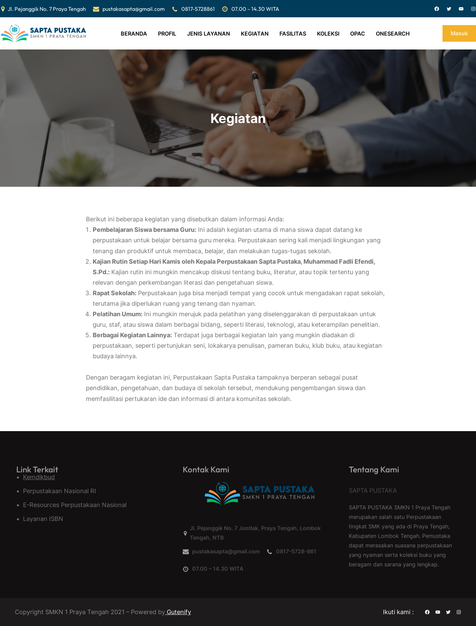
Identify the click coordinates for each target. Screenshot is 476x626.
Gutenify (178, 611)
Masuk (459, 33)
